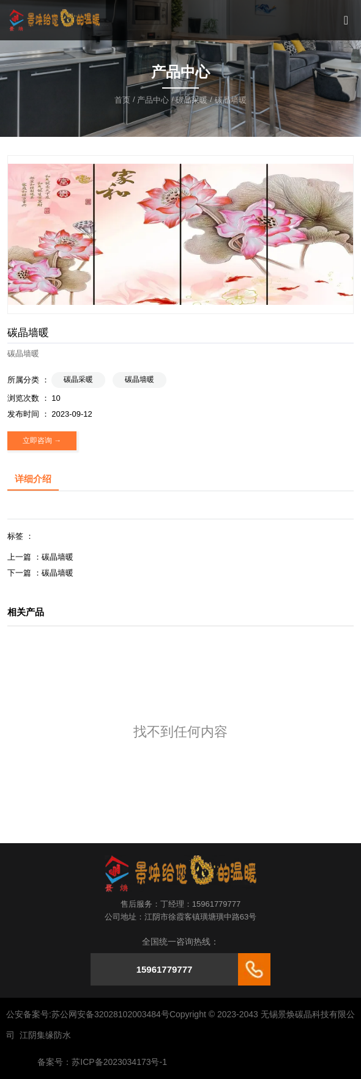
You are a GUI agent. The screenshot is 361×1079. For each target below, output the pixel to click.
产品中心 (153, 99)
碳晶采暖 (191, 99)
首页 (123, 99)
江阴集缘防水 (45, 1035)
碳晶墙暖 (139, 379)
